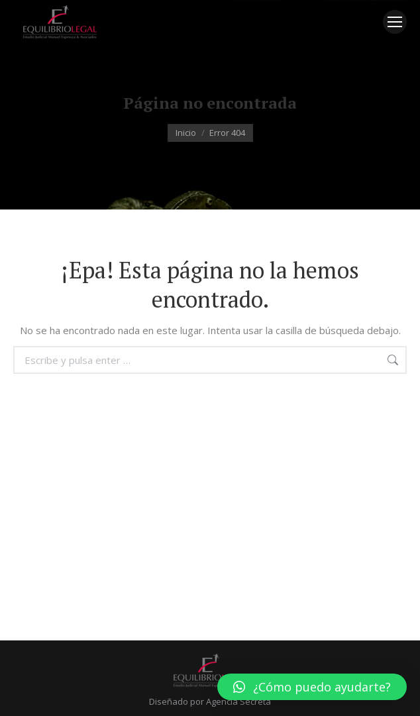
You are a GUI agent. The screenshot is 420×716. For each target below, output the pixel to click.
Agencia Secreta (238, 701)
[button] (312, 687)
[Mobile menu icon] (395, 22)
